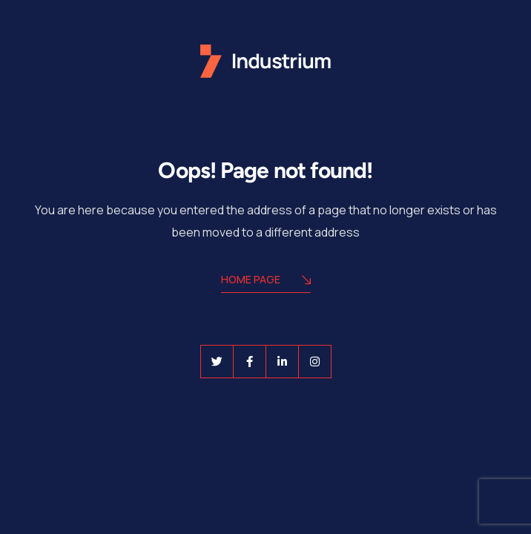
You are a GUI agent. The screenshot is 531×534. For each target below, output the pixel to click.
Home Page (266, 280)
